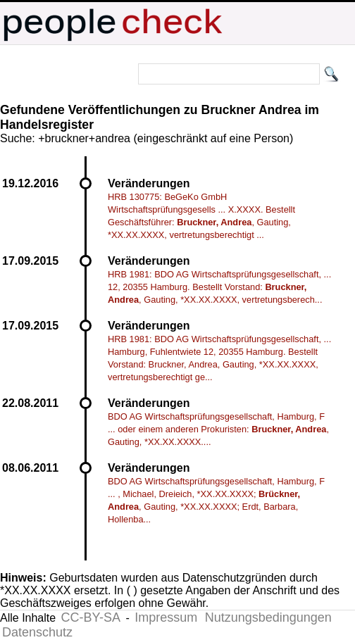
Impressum (166, 617)
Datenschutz (37, 632)
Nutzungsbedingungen (268, 617)
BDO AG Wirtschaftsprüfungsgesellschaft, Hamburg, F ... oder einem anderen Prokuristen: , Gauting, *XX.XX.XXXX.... (218, 429)
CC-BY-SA (90, 617)
